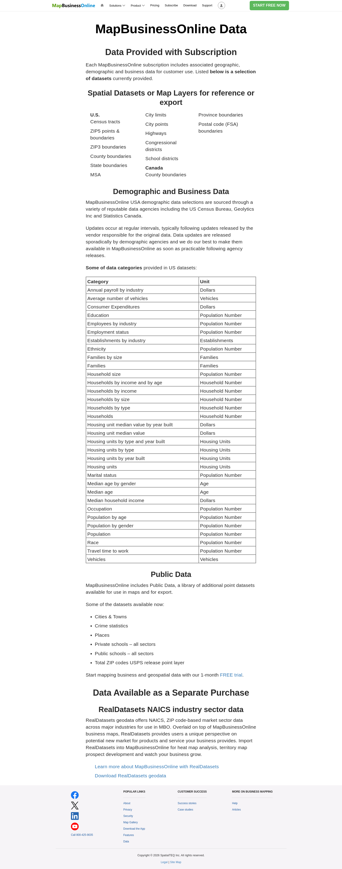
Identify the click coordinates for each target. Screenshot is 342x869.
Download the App (134, 828)
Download (189, 5)
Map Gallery (130, 822)
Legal (164, 862)
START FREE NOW (269, 5)
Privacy (127, 809)
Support (207, 5)
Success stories (187, 803)
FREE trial (231, 674)
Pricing (154, 5)
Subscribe (171, 5)
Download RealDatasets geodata (130, 775)
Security (128, 816)
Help (234, 803)
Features (128, 835)
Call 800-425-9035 (82, 834)
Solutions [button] (117, 5)
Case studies (185, 809)
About (126, 803)
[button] (221, 5)
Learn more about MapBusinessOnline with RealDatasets (157, 766)
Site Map (175, 862)
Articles (236, 809)
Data (126, 841)
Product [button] (138, 5)
